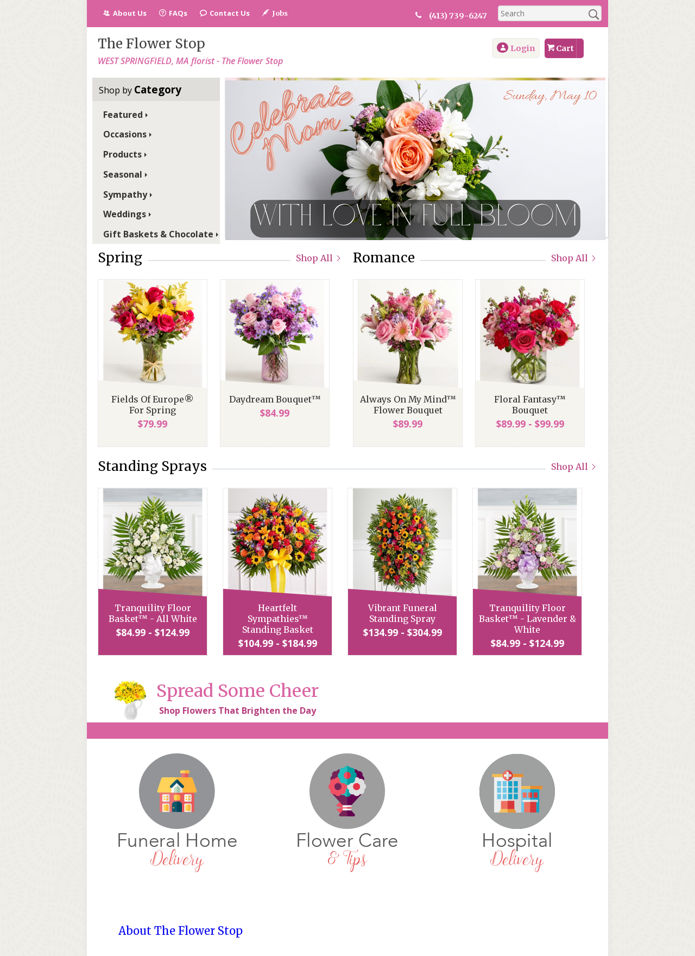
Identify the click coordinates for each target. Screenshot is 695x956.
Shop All (319, 258)
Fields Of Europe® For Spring (152, 405)
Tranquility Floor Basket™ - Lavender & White (527, 618)
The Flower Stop (151, 43)
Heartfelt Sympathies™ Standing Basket (277, 618)
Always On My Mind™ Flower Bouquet (408, 405)
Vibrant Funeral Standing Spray (402, 613)
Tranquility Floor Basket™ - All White (153, 613)
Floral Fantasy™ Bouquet (530, 405)
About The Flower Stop (180, 931)
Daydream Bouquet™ (275, 399)
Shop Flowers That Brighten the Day (237, 710)
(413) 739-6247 (458, 16)
